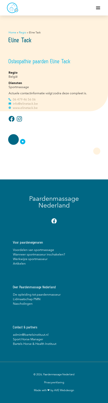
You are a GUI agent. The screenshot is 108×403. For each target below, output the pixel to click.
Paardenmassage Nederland (54, 202)
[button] (98, 7)
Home (12, 32)
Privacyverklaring (54, 382)
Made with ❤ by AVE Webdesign (54, 390)
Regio (22, 32)
